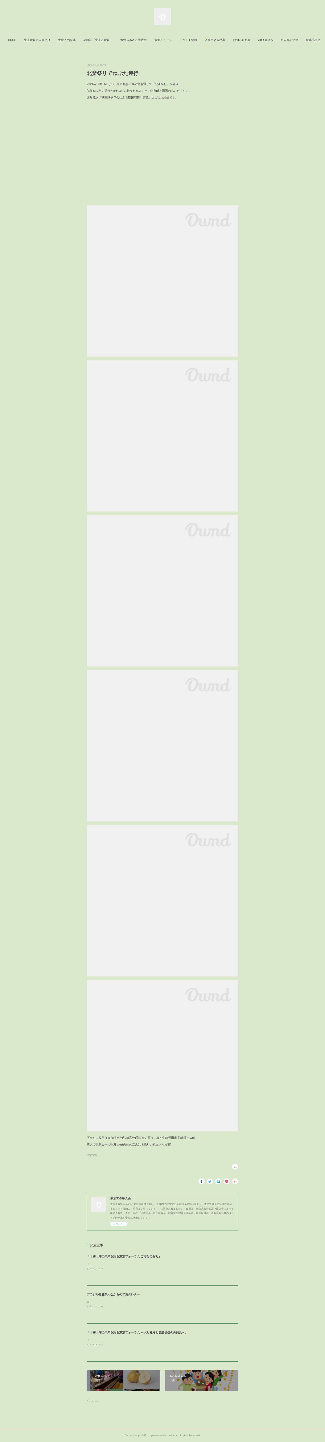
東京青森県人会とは (51, 40)
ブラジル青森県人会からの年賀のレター (113, 1294)
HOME (26, 40)
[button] (26, 40)
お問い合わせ (256, 40)
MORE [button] (299, 40)
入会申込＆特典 (229, 40)
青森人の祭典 (81, 40)
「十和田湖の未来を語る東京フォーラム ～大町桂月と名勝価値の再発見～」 (137, 1332)
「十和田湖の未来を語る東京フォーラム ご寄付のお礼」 (124, 1256)
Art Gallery (279, 40)
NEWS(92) (92, 1155)
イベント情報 (202, 40)
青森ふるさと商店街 (147, 40)
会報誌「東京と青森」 (112, 40)
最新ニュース (177, 40)
